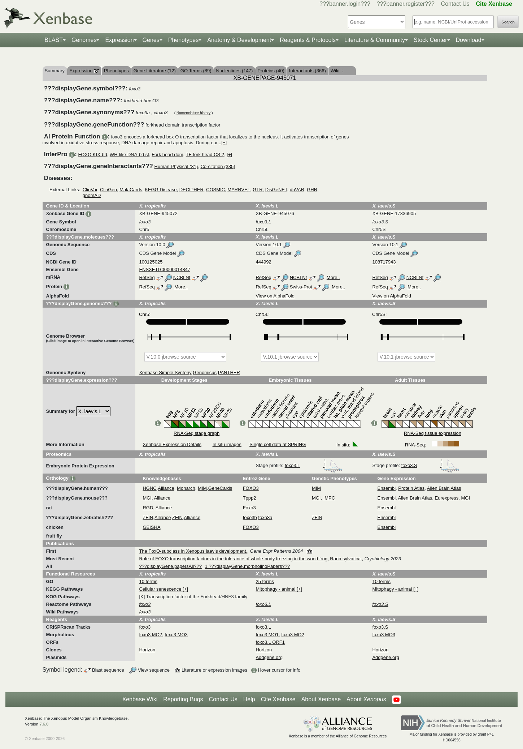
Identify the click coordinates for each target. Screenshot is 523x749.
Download (468, 40)
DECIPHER (191, 189)
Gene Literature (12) (155, 70)
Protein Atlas (411, 488)
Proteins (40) (270, 70)
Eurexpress (447, 498)
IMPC (329, 498)
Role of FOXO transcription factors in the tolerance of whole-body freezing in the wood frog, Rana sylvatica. (250, 558)
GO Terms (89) (196, 70)
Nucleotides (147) (234, 70)
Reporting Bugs (183, 699)
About (366, 699)
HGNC (149, 488)
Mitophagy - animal (276, 589)
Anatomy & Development (239, 40)
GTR (257, 189)
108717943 (384, 262)
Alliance (166, 488)
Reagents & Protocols (308, 40)
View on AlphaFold (275, 296)
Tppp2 (249, 498)
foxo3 (145, 627)
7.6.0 (43, 724)
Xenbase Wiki (139, 699)
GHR (312, 189)
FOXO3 (251, 488)
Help (249, 699)
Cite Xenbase (278, 699)
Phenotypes (183, 40)
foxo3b (250, 517)
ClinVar (90, 189)
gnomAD (92, 195)
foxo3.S (430, 465)
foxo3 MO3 (176, 634)
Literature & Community (374, 40)
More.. (333, 277)
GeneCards (220, 488)
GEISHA (151, 527)
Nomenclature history (193, 113)
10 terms (148, 581)
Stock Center (430, 40)
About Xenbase (321, 699)
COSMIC (215, 189)
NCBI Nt (182, 277)
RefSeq (146, 277)
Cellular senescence (161, 589)
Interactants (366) (307, 70)
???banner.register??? (406, 4)
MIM (202, 488)
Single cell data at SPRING (277, 444)
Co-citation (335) (217, 166)
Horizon (147, 649)
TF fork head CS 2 (205, 154)
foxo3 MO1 (267, 634)
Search (508, 22)
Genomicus (205, 372)
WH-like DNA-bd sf (129, 154)
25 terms (265, 581)
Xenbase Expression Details (172, 444)
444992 (263, 262)
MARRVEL (238, 189)
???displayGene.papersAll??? (170, 566)
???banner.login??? (344, 4)
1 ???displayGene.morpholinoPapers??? (247, 566)
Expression (119, 40)
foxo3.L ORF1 (270, 642)
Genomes (83, 40)
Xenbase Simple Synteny (165, 372)
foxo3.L (314, 465)
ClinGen (108, 189)
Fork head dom (167, 154)
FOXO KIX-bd (92, 154)
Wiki (337, 70)
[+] (224, 142)
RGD (148, 507)
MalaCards (130, 189)
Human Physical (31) (176, 166)
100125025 (150, 262)
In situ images (227, 444)
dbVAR (297, 189)
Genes (151, 40)
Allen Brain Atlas (444, 488)
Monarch (186, 488)
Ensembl (387, 488)
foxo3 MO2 (150, 634)
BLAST (53, 40)
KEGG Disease (160, 189)
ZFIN (148, 517)
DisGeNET (276, 189)
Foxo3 (249, 507)
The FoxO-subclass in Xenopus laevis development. (193, 551)
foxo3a (265, 517)
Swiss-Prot (301, 287)
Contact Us (455, 4)
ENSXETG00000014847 (164, 269)
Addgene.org (269, 657)
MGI (147, 498)
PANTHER (229, 372)
